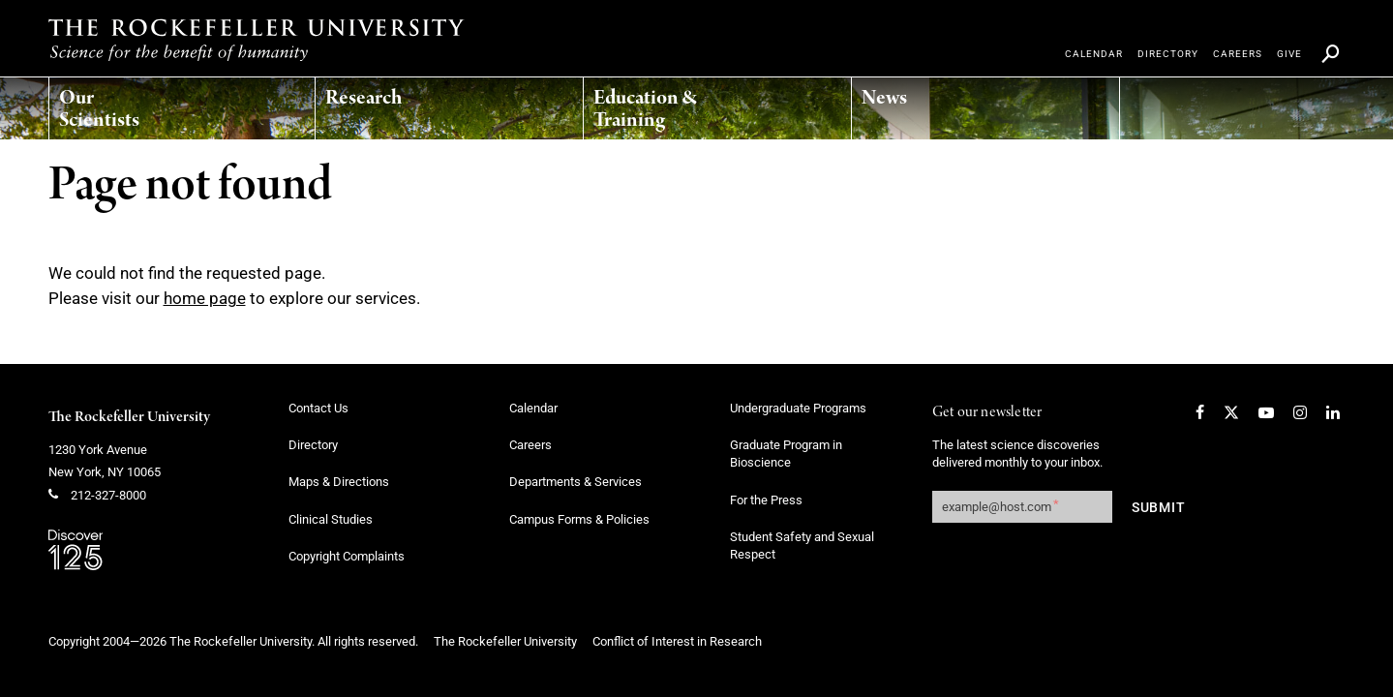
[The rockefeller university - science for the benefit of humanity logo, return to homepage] (256, 39)
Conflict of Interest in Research (677, 641)
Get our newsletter (987, 413)
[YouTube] (1266, 412)
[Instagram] (1300, 412)
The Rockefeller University (129, 417)
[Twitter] (1231, 412)
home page (205, 298)
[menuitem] (140, 103)
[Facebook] (1200, 412)
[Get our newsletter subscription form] (1022, 507)
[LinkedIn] (1333, 412)
